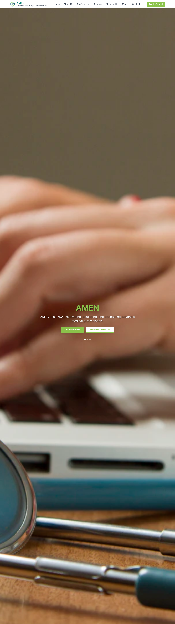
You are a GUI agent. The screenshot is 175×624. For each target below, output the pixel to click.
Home (57, 4)
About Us (68, 4)
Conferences (83, 4)
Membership (112, 4)
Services (98, 4)
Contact (136, 4)
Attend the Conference (100, 330)
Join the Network (156, 4)
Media (125, 4)
